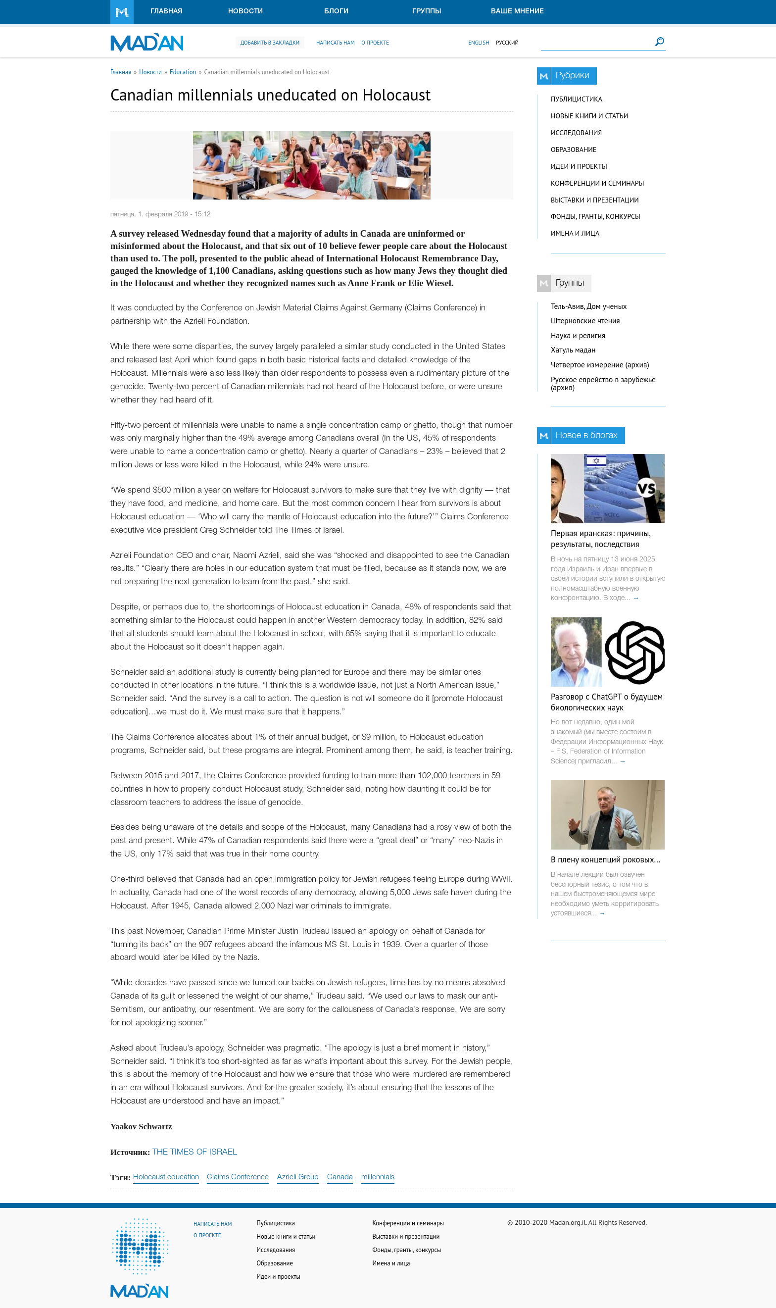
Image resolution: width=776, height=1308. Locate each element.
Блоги (336, 11)
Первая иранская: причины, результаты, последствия (600, 539)
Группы (426, 11)
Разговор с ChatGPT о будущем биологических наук (607, 702)
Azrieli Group (298, 1177)
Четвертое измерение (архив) (600, 364)
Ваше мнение (517, 11)
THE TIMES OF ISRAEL (194, 1152)
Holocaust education (166, 1177)
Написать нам (335, 42)
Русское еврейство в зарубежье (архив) (603, 383)
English (478, 42)
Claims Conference (238, 1177)
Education (183, 72)
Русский (507, 42)
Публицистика (576, 99)
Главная (166, 11)
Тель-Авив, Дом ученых (589, 306)
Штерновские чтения (585, 320)
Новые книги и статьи (589, 115)
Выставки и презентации (595, 200)
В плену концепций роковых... (606, 859)
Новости (245, 11)
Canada (340, 1177)
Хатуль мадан (573, 350)
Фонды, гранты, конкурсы (595, 216)
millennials (377, 1177)
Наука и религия (578, 335)
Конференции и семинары (597, 183)
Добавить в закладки (270, 42)
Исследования (576, 132)
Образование (573, 149)
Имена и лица (575, 233)
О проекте (375, 42)
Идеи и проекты (579, 166)
